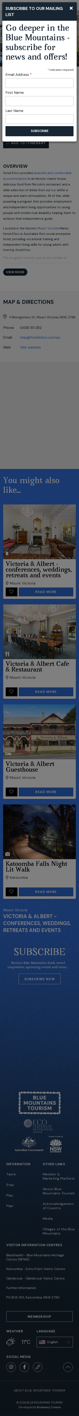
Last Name (14, 110)
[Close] (71, 8)
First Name (14, 92)
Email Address (18, 74)
